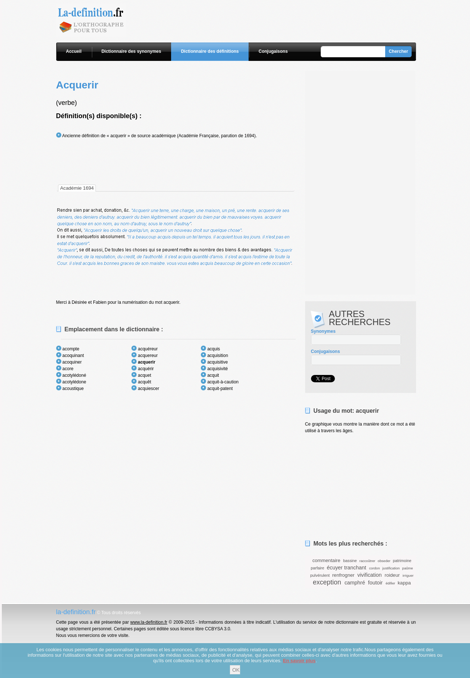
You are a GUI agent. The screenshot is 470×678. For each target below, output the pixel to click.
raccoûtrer (367, 561)
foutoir (375, 583)
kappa (404, 583)
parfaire (317, 568)
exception (327, 582)
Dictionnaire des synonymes (131, 51)
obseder (384, 561)
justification (391, 568)
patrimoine (402, 560)
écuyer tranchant (346, 568)
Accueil (74, 51)
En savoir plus (299, 660)
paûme (407, 568)
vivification (369, 575)
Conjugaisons (273, 51)
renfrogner (343, 575)
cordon (374, 568)
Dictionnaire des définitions (210, 51)
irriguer (407, 575)
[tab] (77, 188)
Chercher (398, 51)
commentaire (326, 560)
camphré (354, 583)
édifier (390, 583)
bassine (350, 560)
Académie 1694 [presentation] (77, 188)
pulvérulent (320, 575)
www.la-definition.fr (148, 622)
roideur (392, 575)
